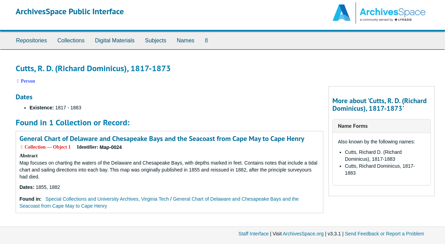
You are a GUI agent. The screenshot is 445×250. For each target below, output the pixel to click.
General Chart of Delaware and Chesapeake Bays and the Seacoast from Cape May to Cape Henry (161, 138)
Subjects (155, 40)
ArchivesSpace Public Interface (70, 11)
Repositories (31, 40)
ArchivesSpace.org (303, 233)
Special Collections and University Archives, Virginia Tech (107, 199)
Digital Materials (115, 40)
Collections (70, 40)
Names (185, 40)
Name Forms (352, 125)
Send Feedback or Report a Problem (384, 233)
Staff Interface (253, 233)
